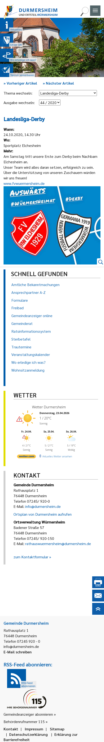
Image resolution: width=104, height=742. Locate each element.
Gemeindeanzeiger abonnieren (28, 714)
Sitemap (57, 728)
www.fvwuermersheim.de (24, 183)
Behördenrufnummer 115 (24, 721)
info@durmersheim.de (43, 506)
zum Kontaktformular (30, 556)
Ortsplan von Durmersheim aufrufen (42, 514)
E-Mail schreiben (18, 651)
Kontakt (11, 728)
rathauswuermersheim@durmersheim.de (58, 543)
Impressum (34, 728)
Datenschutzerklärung (28, 734)
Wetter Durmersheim (49, 407)
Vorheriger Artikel (20, 83)
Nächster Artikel (58, 83)
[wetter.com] (26, 457)
